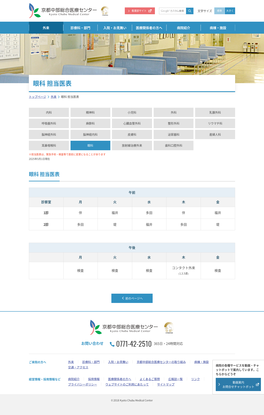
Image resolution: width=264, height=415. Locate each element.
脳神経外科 (49, 134)
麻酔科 (90, 123)
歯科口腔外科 (173, 145)
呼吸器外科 (49, 123)
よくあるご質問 (150, 379)
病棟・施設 (218, 27)
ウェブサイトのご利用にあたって (127, 384)
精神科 (90, 112)
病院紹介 (183, 27)
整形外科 (173, 123)
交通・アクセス (78, 367)
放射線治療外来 (132, 145)
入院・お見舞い (114, 27)
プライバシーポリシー (82, 384)
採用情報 (94, 379)
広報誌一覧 (175, 379)
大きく (230, 11)
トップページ (37, 97)
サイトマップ (165, 384)
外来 (46, 27)
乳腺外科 (215, 112)
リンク (195, 379)
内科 (49, 112)
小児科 (132, 112)
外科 (174, 112)
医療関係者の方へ (149, 27)
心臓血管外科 (132, 123)
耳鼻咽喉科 (49, 145)
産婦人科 (215, 134)
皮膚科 (132, 134)
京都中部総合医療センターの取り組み (161, 362)
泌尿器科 (173, 134)
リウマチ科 (215, 123)
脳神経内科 (90, 134)
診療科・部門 (80, 27)
